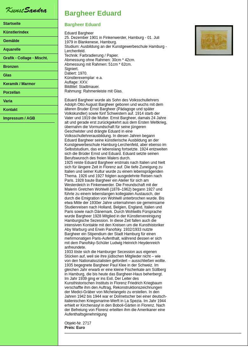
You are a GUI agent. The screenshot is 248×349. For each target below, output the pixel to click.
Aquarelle (12, 49)
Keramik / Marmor (19, 84)
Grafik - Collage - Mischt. (25, 58)
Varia (7, 101)
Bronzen (10, 66)
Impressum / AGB (19, 118)
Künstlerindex (16, 32)
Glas (7, 75)
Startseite (12, 23)
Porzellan (11, 92)
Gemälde (11, 41)
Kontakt (10, 109)
